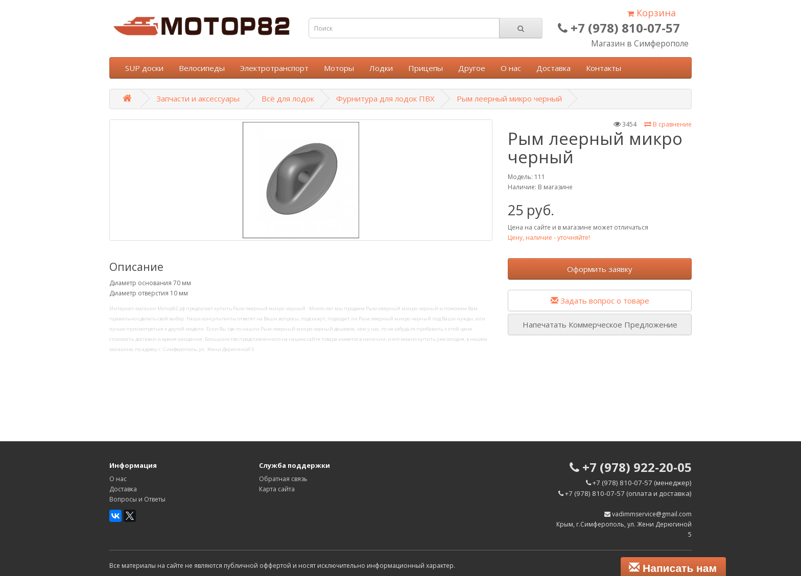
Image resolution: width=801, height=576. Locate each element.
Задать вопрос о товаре (600, 300)
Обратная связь (283, 478)
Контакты (603, 68)
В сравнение (668, 124)
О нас (511, 68)
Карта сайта (277, 489)
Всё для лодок (288, 98)
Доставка (553, 68)
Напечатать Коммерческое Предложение (600, 324)
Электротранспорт (274, 68)
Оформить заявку (599, 269)
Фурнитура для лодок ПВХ (385, 98)
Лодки (381, 68)
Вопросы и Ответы (137, 499)
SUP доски (144, 68)
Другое (471, 68)
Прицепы (425, 68)
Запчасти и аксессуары (198, 98)
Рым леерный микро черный (509, 98)
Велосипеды (202, 68)
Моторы (339, 68)
